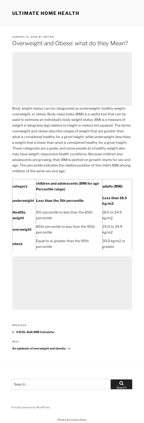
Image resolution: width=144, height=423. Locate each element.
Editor (48, 37)
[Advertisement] (72, 79)
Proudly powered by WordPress (30, 407)
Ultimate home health (45, 13)
